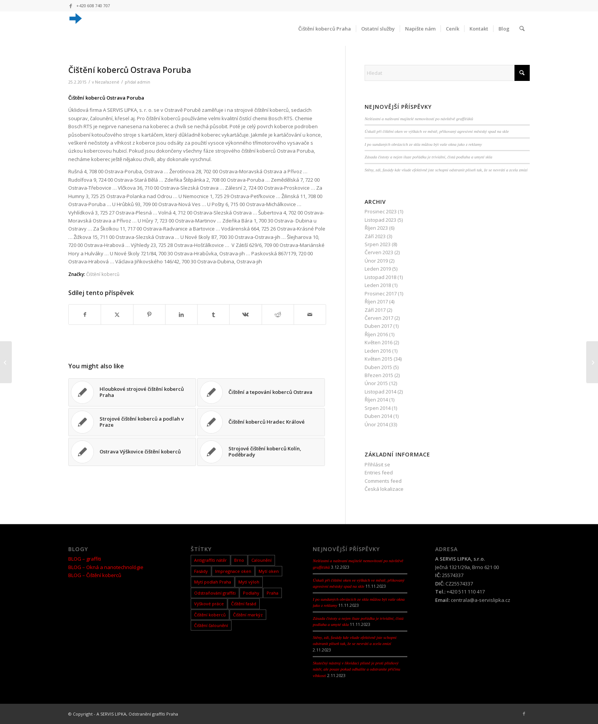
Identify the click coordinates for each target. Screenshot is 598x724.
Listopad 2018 (380, 277)
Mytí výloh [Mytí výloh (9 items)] (248, 582)
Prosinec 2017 (381, 293)
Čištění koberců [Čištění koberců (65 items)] (210, 615)
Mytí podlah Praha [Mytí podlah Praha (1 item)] (212, 582)
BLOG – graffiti (84, 558)
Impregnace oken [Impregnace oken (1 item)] (233, 571)
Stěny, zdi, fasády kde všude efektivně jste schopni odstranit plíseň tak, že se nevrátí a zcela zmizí (446, 170)
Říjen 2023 (376, 227)
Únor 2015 (376, 383)
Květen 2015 (378, 358)
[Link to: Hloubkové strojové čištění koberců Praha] (132, 392)
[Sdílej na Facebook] (85, 314)
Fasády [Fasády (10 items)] (201, 571)
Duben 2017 (378, 325)
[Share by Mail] (310, 314)
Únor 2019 (376, 260)
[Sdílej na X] (117, 314)
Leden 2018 (378, 285)
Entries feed (379, 472)
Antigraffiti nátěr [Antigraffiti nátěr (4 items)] (210, 560)
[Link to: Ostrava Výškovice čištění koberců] (132, 452)
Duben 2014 (378, 416)
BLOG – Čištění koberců (94, 575)
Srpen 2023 (378, 244)
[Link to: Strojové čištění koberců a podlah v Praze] (132, 422)
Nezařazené (107, 82)
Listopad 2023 (380, 219)
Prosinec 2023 (381, 211)
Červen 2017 (379, 317)
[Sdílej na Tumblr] (213, 314)
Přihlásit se (377, 464)
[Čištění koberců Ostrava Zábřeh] (592, 362)
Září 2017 (375, 309)
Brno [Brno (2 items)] (239, 560)
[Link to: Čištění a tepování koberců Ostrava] (261, 392)
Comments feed (383, 480)
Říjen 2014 (376, 399)
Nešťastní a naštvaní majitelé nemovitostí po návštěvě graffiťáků (419, 118)
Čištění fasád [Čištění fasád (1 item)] (243, 603)
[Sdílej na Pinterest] (149, 314)
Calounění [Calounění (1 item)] (261, 560)
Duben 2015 (378, 367)
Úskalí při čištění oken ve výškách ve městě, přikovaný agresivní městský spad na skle (437, 131)
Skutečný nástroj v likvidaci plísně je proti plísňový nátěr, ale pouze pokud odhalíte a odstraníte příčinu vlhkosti (356, 669)
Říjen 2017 (376, 301)
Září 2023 (375, 236)
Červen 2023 (379, 252)
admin (143, 82)
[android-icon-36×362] (75, 28)
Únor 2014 (376, 424)
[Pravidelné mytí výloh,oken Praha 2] (6, 362)
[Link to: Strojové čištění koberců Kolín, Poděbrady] (261, 452)
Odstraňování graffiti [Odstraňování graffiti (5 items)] (215, 593)
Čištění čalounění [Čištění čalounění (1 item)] (211, 625)
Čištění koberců (102, 274)
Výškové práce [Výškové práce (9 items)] (209, 603)
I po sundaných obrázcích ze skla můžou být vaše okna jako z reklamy (423, 144)
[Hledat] (522, 28)
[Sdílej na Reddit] (278, 314)
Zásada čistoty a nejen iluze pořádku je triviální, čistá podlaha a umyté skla (428, 157)
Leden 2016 (378, 350)
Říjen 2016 (376, 334)
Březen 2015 (379, 375)
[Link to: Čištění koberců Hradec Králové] (261, 422)
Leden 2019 (378, 268)
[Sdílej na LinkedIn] (181, 314)
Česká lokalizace (384, 488)
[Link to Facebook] (70, 5)
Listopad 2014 (380, 391)
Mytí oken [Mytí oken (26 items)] (269, 571)
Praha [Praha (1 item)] (272, 593)
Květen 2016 (378, 342)
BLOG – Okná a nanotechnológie (105, 567)
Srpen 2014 (378, 408)
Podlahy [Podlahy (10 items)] (251, 593)
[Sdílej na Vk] (245, 314)
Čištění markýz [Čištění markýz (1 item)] (248, 615)
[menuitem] (325, 28)
